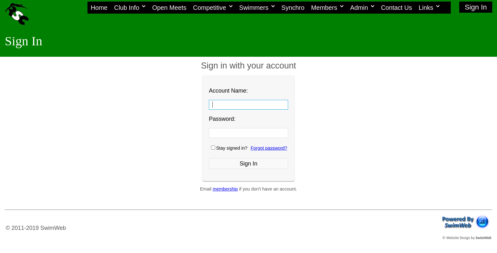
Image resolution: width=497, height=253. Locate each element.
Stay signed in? (231, 148)
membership (225, 188)
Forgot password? (269, 148)
